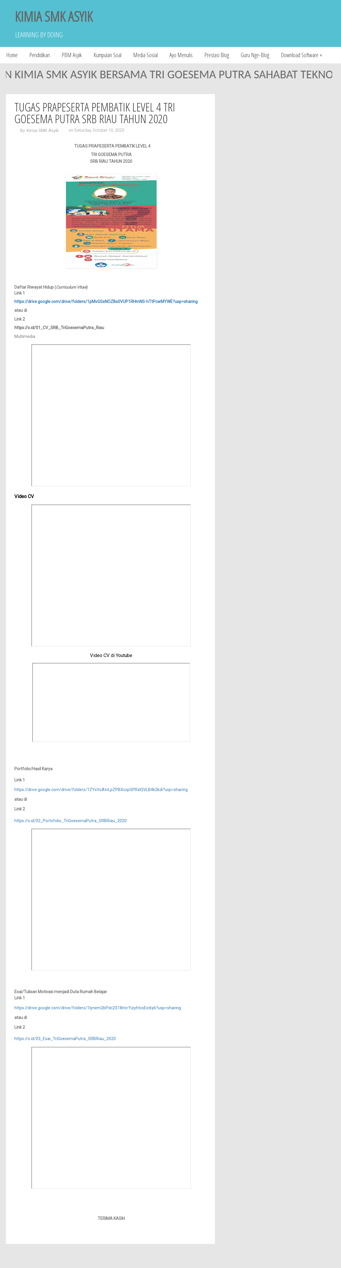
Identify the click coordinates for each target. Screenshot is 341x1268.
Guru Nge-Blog (255, 55)
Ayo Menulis (181, 55)
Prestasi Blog (216, 55)
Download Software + (301, 55)
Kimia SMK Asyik (43, 130)
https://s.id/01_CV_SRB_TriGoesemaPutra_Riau (59, 327)
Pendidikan (39, 55)
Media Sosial (145, 55)
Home (12, 55)
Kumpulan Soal (107, 55)
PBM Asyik (72, 55)
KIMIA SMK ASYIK (54, 16)
